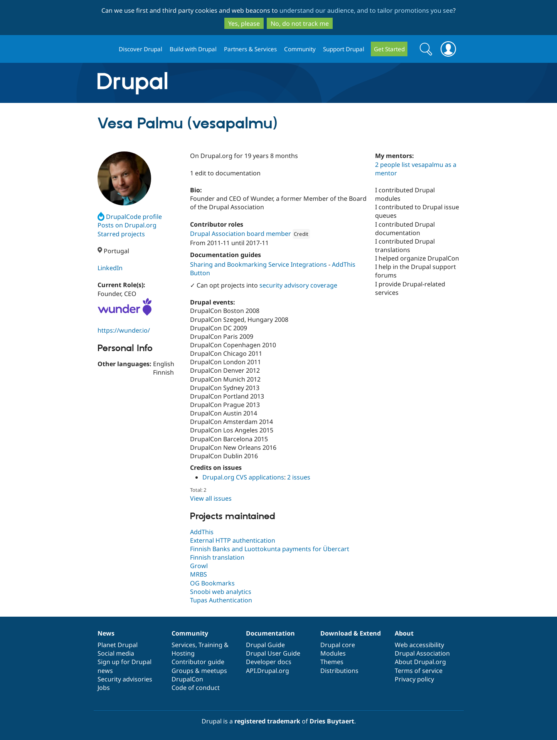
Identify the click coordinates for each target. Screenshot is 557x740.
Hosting (183, 653)
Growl (199, 566)
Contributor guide (198, 662)
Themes (331, 662)
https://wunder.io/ (124, 330)
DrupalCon (187, 679)
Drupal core (337, 645)
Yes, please (244, 23)
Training (210, 645)
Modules (333, 653)
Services (183, 645)
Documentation (270, 633)
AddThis (202, 532)
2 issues (298, 477)
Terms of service (419, 670)
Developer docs (268, 662)
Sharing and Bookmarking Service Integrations (258, 264)
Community (300, 49)
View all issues (211, 498)
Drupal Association (422, 653)
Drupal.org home (105, 49)
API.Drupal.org (267, 670)
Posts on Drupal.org (127, 225)
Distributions (339, 670)
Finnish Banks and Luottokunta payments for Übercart (269, 549)
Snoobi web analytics (220, 591)
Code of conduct (196, 687)
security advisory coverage (298, 285)
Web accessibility (419, 645)
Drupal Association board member (240, 233)
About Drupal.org (420, 662)
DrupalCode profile (130, 216)
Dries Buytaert (332, 721)
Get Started (389, 49)
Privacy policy (414, 679)
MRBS (198, 574)
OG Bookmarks (212, 583)
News (106, 633)
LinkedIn (110, 268)
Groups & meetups (199, 670)
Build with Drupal (193, 49)
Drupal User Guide (273, 653)
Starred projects (121, 234)
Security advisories (125, 679)
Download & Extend (350, 633)
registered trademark (267, 721)
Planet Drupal (118, 645)
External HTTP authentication (232, 540)
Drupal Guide (265, 645)
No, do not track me (300, 23)
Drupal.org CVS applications (243, 477)
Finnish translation (217, 557)
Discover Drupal (140, 49)
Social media (116, 653)
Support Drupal (343, 49)
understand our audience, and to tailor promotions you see (366, 10)
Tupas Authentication (221, 600)
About (404, 633)
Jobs (104, 687)
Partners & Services (250, 49)
